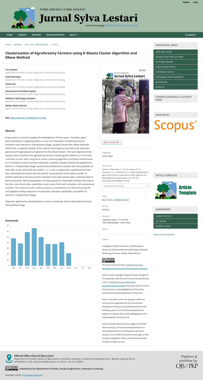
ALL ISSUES (160, 221)
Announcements (55, 34)
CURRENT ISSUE (163, 226)
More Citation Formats (113, 186)
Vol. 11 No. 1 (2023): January (36, 44)
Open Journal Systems (164, 234)
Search (190, 34)
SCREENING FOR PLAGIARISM (169, 77)
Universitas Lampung (32, 375)
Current (22, 34)
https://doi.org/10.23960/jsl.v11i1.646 (28, 117)
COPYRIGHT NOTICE (164, 72)
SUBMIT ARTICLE (163, 216)
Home (9, 34)
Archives (36, 34)
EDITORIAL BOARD (164, 62)
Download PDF (112, 142)
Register (186, 2)
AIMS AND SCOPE (163, 51)
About (73, 34)
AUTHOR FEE (161, 82)
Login (195, 2)
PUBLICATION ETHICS (165, 67)
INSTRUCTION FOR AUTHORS (169, 56)
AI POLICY (160, 87)
